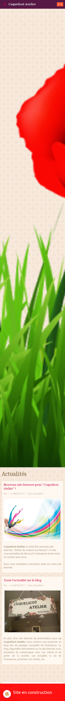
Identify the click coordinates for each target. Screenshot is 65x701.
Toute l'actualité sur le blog (22, 580)
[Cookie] (7, 694)
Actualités (38, 493)
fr (59, 4)
